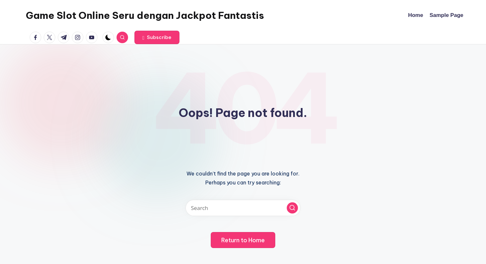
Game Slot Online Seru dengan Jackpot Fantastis (145, 15)
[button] (156, 37)
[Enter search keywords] (243, 208)
